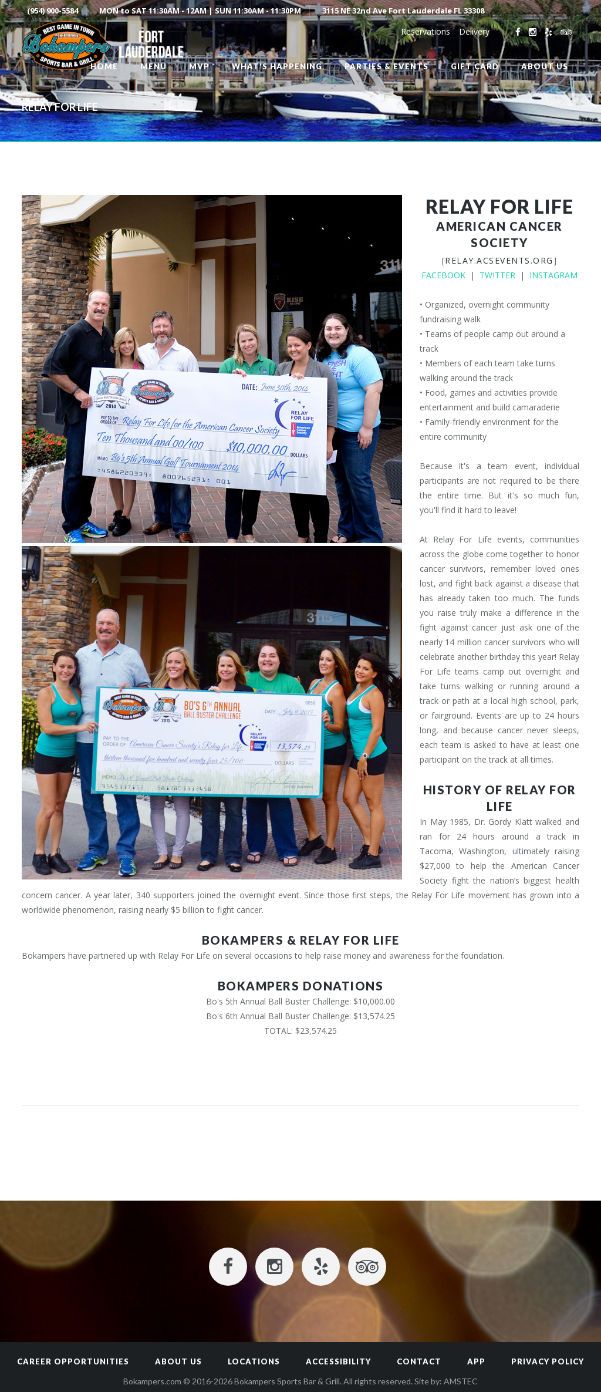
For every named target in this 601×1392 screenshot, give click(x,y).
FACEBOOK (443, 275)
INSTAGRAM (553, 275)
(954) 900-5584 (52, 10)
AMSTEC (461, 1381)
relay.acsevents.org (499, 260)
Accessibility (338, 1361)
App (476, 1361)
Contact (419, 1361)
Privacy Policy (547, 1361)
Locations (254, 1361)
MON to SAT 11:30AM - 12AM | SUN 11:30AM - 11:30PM (200, 10)
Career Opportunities (73, 1361)
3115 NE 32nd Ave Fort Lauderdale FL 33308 (403, 10)
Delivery (474, 31)
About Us (178, 1361)
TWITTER (497, 275)
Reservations (425, 31)
